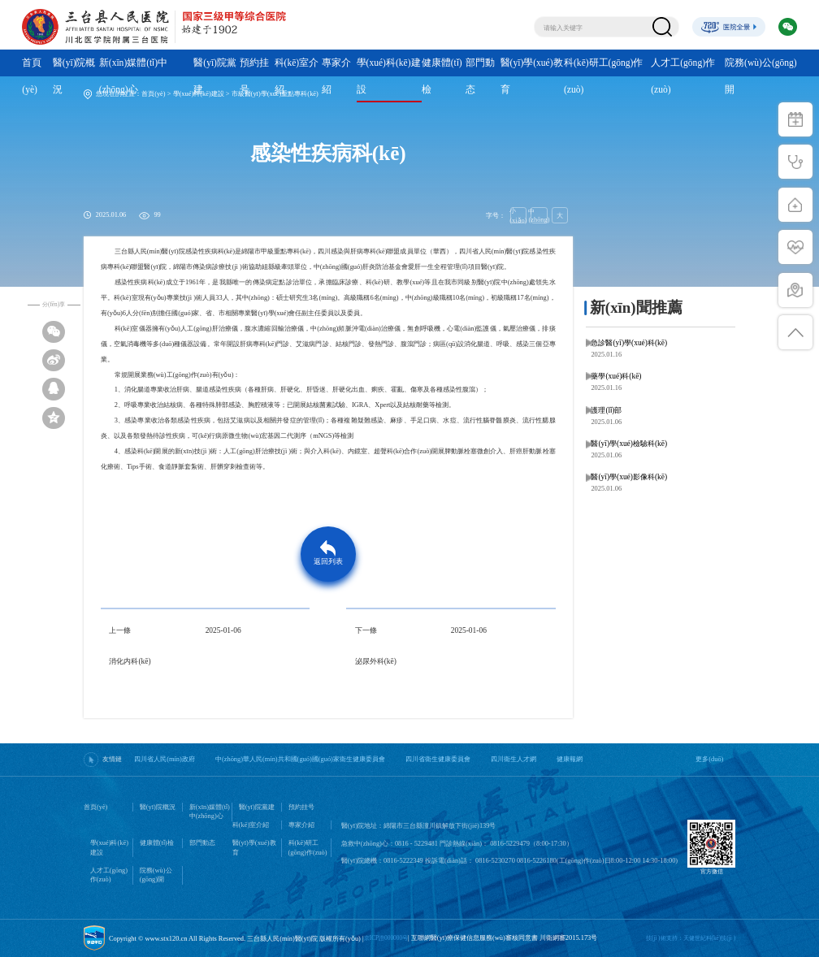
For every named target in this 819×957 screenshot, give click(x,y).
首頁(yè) (31, 76)
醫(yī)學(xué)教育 (531, 76)
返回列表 (328, 561)
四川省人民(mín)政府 (164, 759)
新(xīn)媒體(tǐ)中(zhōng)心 (133, 76)
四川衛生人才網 (513, 759)
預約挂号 (254, 76)
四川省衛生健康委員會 (437, 759)
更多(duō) (709, 759)
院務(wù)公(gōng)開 (761, 76)
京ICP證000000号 (386, 938)
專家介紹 (336, 76)
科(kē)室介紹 (297, 76)
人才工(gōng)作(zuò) (683, 76)
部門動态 (480, 76)
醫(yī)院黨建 (214, 76)
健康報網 (570, 759)
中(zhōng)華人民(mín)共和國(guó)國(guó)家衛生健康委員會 (300, 759)
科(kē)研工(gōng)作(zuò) (603, 76)
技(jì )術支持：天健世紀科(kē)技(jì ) (690, 938)
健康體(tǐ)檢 (442, 76)
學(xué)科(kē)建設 (389, 76)
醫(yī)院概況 (74, 76)
